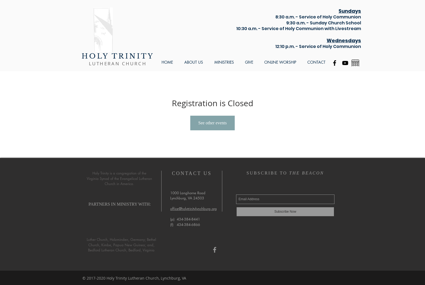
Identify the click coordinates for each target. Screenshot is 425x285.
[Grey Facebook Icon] (214, 250)
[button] (194, 62)
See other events (212, 123)
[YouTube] (345, 63)
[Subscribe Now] (285, 212)
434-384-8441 (188, 219)
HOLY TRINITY (118, 56)
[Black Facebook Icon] (334, 63)
